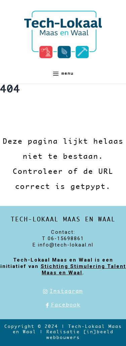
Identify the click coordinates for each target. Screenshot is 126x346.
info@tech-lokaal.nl (65, 245)
